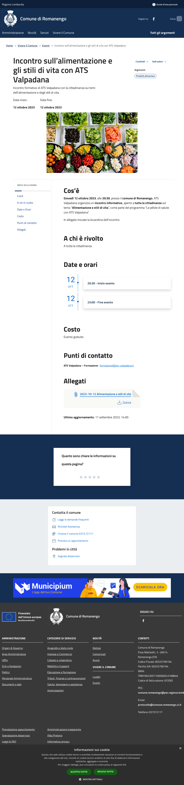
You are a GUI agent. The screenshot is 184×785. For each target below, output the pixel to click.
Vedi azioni (159, 62)
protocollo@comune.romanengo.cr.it (159, 705)
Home (9, 46)
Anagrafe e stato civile (60, 648)
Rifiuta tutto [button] (106, 771)
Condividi (142, 62)
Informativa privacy (58, 741)
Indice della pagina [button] (27, 185)
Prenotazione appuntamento (18, 729)
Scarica (124, 402)
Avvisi (96, 660)
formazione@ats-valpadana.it (117, 366)
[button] (92, 779)
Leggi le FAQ (9, 741)
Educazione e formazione (61, 672)
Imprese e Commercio (59, 654)
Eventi (46, 46)
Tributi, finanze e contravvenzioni (66, 678)
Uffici (5, 660)
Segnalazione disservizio (16, 735)
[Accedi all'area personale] (165, 4)
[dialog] (92, 765)
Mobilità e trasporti (58, 666)
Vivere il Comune (28, 46)
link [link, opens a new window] (124, 764)
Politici (6, 672)
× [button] (180, 748)
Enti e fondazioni (11, 666)
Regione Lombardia (13, 4)
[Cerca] (178, 19)
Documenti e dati (12, 684)
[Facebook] (148, 18)
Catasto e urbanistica (59, 660)
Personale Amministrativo (17, 678)
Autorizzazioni (55, 690)
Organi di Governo (12, 648)
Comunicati (99, 654)
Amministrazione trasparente (64, 729)
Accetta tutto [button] (79, 771)
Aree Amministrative (14, 654)
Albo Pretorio (54, 735)
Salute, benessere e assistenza (64, 684)
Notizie (97, 648)
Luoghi (96, 677)
